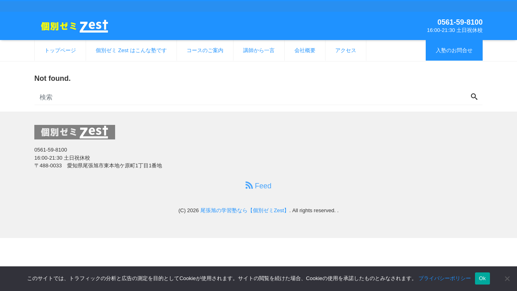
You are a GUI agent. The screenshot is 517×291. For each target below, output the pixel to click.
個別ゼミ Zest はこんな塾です (131, 50)
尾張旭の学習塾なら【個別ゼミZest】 (244, 210)
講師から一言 (259, 50)
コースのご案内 (205, 50)
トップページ (60, 50)
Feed (258, 185)
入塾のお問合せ (454, 50)
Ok (482, 278)
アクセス (345, 50)
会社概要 (304, 50)
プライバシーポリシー (444, 278)
